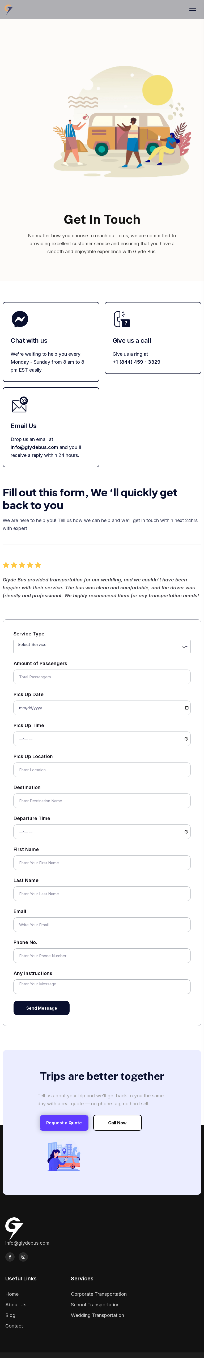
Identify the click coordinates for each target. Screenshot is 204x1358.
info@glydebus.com (34, 447)
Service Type (29, 633)
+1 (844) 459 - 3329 (136, 362)
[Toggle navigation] (194, 9)
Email (20, 911)
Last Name (26, 880)
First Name (26, 849)
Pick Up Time (29, 725)
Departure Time (32, 818)
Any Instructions (33, 973)
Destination (27, 787)
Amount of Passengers (40, 663)
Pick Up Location (33, 756)
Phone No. (25, 942)
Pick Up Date (29, 694)
